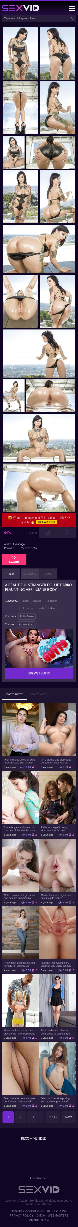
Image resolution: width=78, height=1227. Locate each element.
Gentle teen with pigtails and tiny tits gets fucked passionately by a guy (56, 897)
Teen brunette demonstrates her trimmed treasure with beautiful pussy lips (19, 1100)
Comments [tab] (30, 573)
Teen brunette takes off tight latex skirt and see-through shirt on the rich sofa (19, 761)
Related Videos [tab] (39, 694)
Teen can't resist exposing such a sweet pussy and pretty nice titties (55, 1100)
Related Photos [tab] (14, 694)
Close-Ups (27, 608)
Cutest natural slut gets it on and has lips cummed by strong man (19, 897)
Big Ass (37, 600)
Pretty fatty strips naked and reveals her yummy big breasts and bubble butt (19, 964)
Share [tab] (48, 573)
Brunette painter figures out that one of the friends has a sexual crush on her (19, 829)
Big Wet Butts (26, 624)
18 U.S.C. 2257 (57, 1211)
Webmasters (58, 1215)
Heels (41, 608)
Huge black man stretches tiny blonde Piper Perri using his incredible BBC (19, 1032)
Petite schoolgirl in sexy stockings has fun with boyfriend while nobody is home (55, 829)
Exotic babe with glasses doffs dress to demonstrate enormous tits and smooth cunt (56, 1032)
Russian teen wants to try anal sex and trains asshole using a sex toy (56, 964)
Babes (24, 600)
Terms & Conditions (28, 1211)
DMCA (40, 1215)
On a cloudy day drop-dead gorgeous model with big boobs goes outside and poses (56, 761)
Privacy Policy (21, 1215)
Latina (51, 608)
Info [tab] (11, 573)
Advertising (39, 1219)
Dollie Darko (27, 616)
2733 (53, 1117)
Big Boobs (51, 600)
